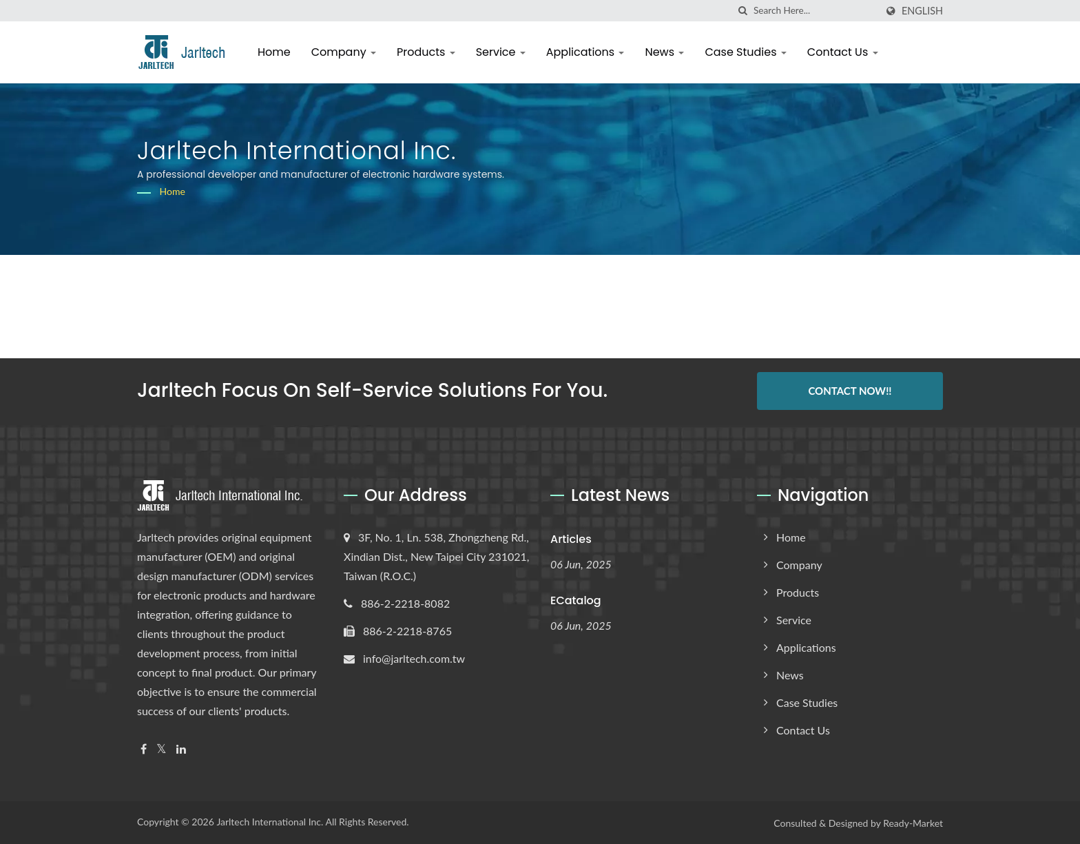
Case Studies (745, 52)
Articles (571, 538)
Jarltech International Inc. (269, 821)
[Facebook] (144, 748)
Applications (585, 52)
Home (274, 52)
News (664, 52)
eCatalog (575, 600)
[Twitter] (161, 748)
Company (343, 52)
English (922, 11)
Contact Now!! (849, 390)
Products (426, 52)
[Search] (815, 10)
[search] (743, 10)
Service (501, 52)
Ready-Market (913, 822)
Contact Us (842, 52)
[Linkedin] (181, 748)
